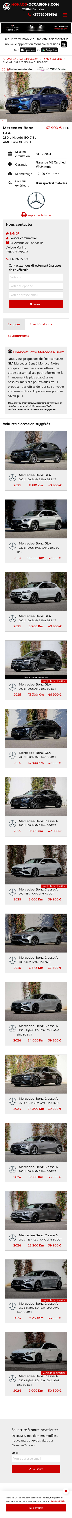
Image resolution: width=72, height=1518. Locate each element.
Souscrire (36, 1469)
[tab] (14, 324)
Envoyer (36, 304)
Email (36, 1456)
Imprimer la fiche (36, 215)
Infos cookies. (57, 1500)
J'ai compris (36, 1507)
